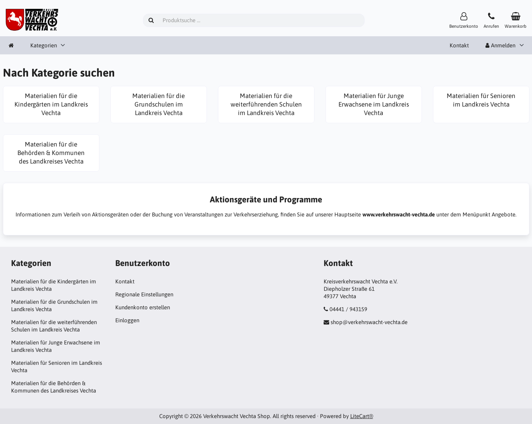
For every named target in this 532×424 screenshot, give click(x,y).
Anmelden (500, 45)
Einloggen (127, 320)
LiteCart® (361, 416)
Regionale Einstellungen (144, 294)
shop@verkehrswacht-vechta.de (369, 322)
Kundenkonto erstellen (142, 307)
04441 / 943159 (348, 309)
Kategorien (43, 45)
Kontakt (459, 45)
